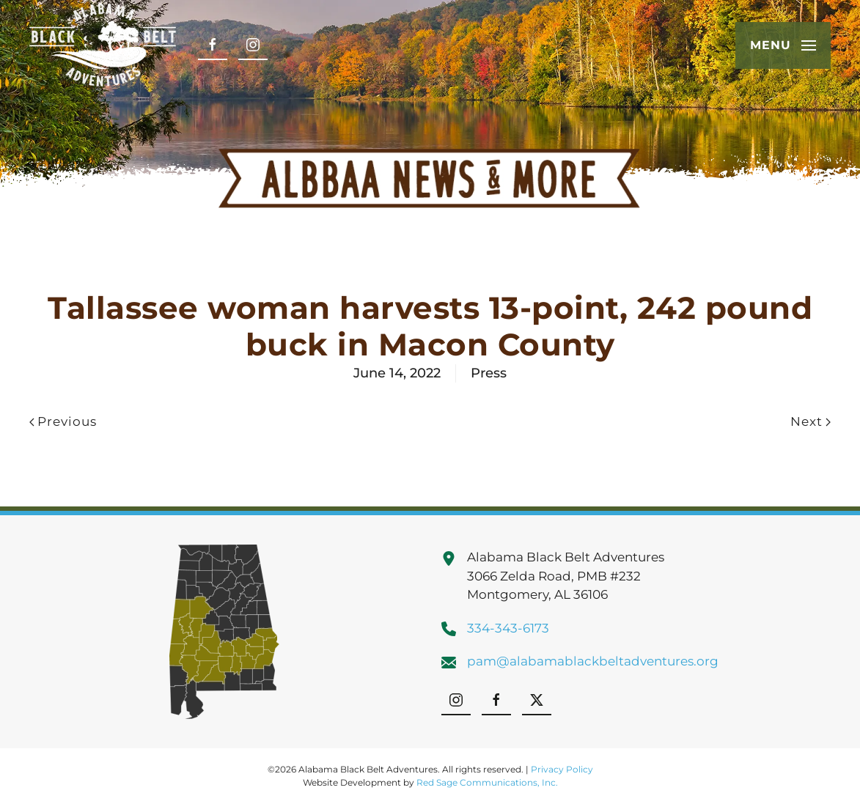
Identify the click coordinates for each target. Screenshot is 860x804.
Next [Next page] (810, 421)
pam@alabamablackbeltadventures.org (592, 661)
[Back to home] (102, 45)
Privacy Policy (562, 769)
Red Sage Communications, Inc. (487, 782)
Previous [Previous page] (63, 421)
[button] (783, 45)
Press (489, 373)
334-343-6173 (508, 628)
